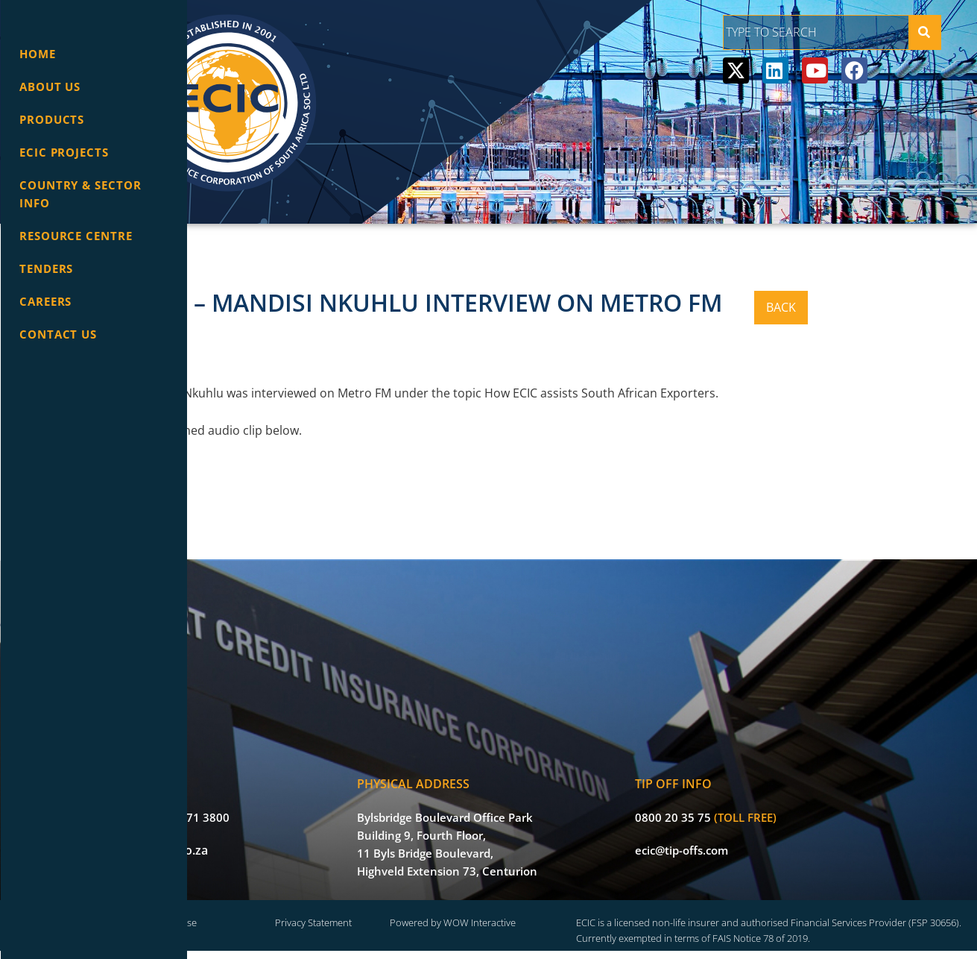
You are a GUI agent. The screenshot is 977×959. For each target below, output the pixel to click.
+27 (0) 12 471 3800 (298, 806)
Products (51, 119)
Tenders (46, 268)
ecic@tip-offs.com (765, 838)
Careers (45, 301)
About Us (49, 86)
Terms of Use (331, 913)
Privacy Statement (449, 913)
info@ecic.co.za (287, 839)
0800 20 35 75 (756, 806)
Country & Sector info (80, 193)
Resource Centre (76, 235)
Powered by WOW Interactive (567, 913)
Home (37, 53)
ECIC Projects (64, 152)
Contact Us (58, 334)
